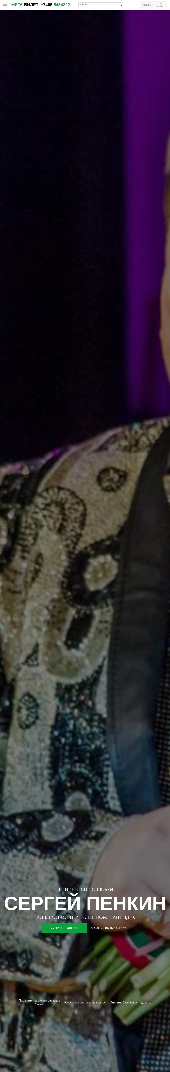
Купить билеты (64, 928)
